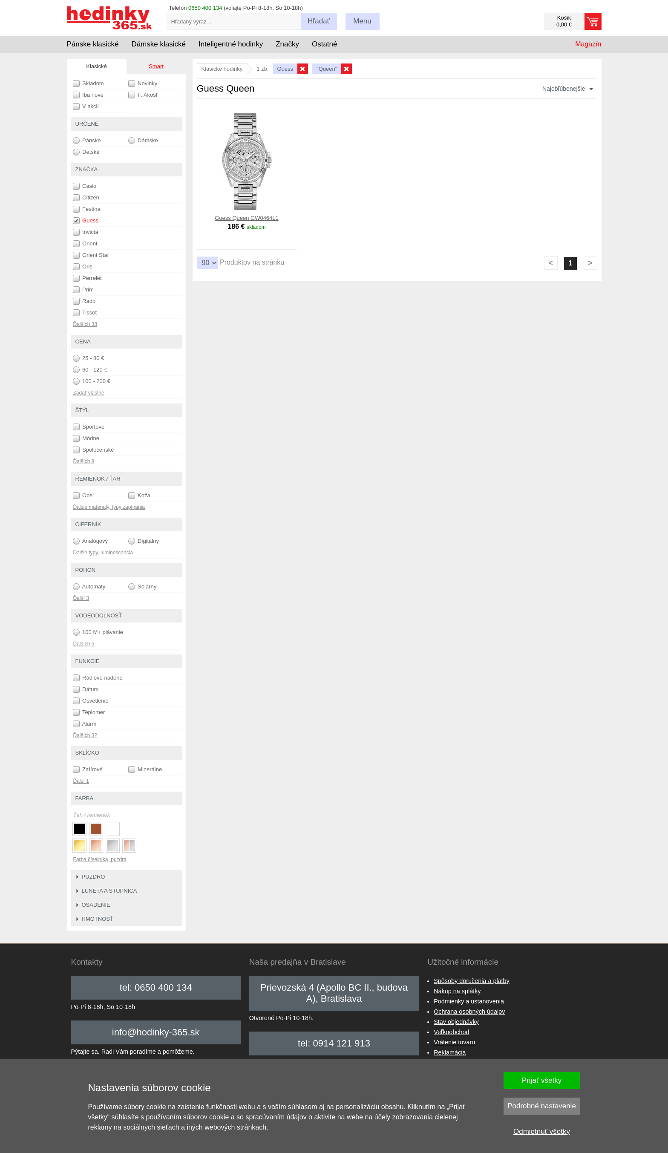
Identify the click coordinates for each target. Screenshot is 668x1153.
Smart (156, 66)
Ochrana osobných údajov (469, 1011)
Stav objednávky (456, 1021)
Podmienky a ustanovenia (469, 1001)
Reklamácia (450, 1052)
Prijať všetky (541, 1080)
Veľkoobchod (451, 1032)
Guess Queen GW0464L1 (247, 218)
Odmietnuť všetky (541, 1131)
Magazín (588, 44)
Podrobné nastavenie (541, 1106)
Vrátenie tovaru (454, 1042)
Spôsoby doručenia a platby (472, 980)
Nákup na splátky (457, 991)
